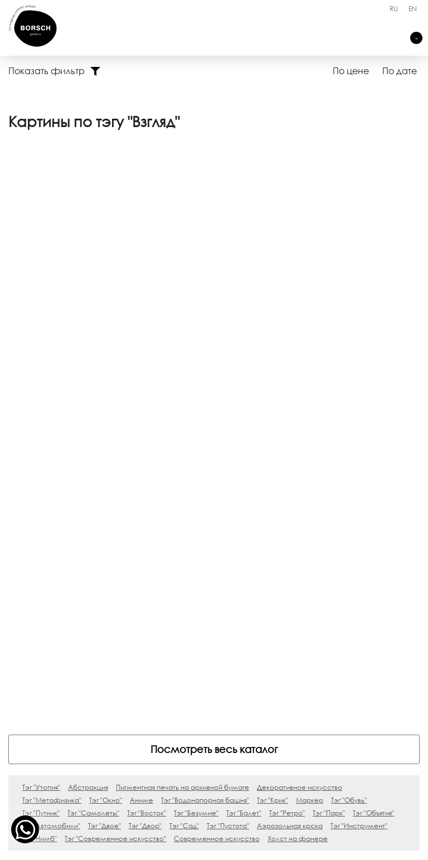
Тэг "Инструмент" (358, 546)
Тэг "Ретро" (287, 533)
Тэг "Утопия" (41, 508)
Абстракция (88, 508)
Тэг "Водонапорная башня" (205, 521)
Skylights (61, 666)
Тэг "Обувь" (349, 521)
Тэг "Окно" (105, 521)
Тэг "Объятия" (373, 533)
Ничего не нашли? (201, 681)
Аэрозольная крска (290, 546)
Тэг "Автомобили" (51, 546)
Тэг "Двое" (104, 546)
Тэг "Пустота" (228, 546)
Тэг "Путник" (41, 533)
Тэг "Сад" (184, 546)
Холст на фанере (298, 559)
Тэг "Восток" (146, 533)
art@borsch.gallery (214, 769)
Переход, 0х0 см (50, 295)
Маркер (309, 521)
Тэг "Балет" (243, 533)
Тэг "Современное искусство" (115, 559)
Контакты (182, 666)
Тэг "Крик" (272, 521)
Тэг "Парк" (329, 533)
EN (412, 8)
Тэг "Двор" (145, 546)
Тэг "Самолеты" (93, 533)
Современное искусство (217, 559)
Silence (59, 696)
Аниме (141, 521)
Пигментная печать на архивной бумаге (182, 508)
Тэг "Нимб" (39, 559)
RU (394, 8)
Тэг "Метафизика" (51, 521)
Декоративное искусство (299, 508)
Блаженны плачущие (87, 681)
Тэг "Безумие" (196, 533)
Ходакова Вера (48, 314)
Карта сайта (290, 846)
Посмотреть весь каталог (214, 470)
